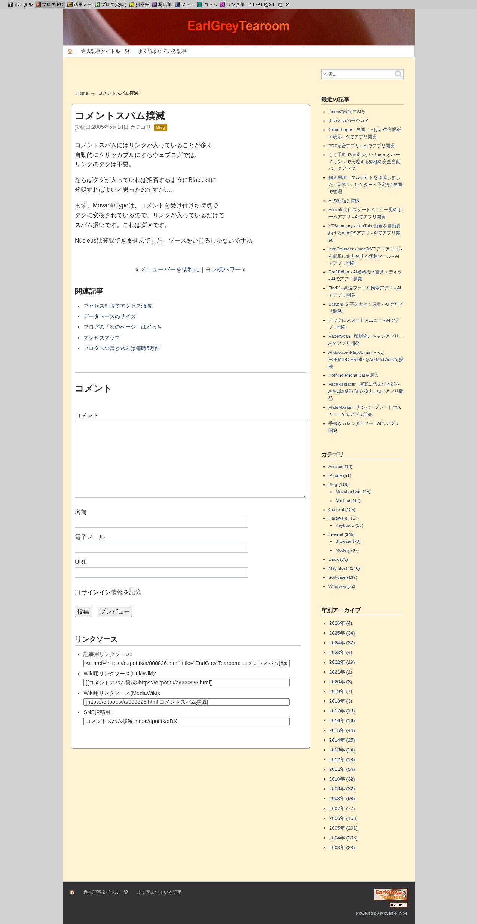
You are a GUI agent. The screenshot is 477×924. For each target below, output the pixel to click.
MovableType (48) (353, 491)
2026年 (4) (340, 623)
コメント (87, 415)
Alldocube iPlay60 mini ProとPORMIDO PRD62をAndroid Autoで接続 (365, 359)
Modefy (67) (347, 550)
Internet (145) (341, 534)
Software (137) (342, 577)
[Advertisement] (190, 76)
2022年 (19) (342, 662)
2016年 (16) (342, 720)
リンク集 (236, 4)
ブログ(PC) (53, 4)
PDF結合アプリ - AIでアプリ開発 (361, 145)
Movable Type (393, 913)
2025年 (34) (342, 633)
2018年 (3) (340, 701)
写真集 (165, 4)
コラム (210, 4)
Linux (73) (338, 559)
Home (82, 93)
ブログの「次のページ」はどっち (122, 327)
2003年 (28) (342, 847)
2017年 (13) (342, 711)
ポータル (24, 4)
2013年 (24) (342, 750)
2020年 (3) (340, 681)
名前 (81, 512)
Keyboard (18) (349, 525)
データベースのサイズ (109, 316)
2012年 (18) (342, 759)
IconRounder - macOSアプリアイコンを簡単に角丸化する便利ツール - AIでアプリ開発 (365, 255)
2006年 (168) (343, 818)
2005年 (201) (343, 828)
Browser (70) (348, 541)
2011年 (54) (342, 769)
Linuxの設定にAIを (347, 111)
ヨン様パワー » (225, 269)
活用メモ (83, 4)
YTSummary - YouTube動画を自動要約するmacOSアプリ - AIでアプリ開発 (364, 232)
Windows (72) (341, 586)
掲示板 (142, 4)
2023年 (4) (340, 652)
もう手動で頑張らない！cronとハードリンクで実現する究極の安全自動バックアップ (364, 161)
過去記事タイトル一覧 (105, 51)
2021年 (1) (340, 672)
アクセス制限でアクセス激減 (117, 306)
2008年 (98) (342, 798)
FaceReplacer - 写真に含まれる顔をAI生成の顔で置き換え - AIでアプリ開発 (365, 391)
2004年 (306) (343, 838)
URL (81, 562)
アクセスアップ (101, 338)
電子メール (90, 537)
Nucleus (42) (348, 500)
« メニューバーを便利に (167, 269)
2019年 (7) (340, 691)
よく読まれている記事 (162, 51)
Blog (160, 127)
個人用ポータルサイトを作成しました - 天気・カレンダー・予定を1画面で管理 (365, 184)
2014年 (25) (342, 740)
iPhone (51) (339, 475)
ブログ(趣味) (113, 4)
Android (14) (340, 466)
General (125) (341, 509)
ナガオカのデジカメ (348, 120)
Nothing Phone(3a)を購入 (353, 375)
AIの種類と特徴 (344, 200)
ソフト (188, 4)
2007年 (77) (342, 808)
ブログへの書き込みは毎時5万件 (121, 348)
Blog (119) (338, 484)
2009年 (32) (342, 788)
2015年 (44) (342, 730)
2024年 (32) (342, 642)
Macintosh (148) (344, 568)
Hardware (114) (343, 518)
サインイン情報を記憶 (111, 592)
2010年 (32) (342, 779)
